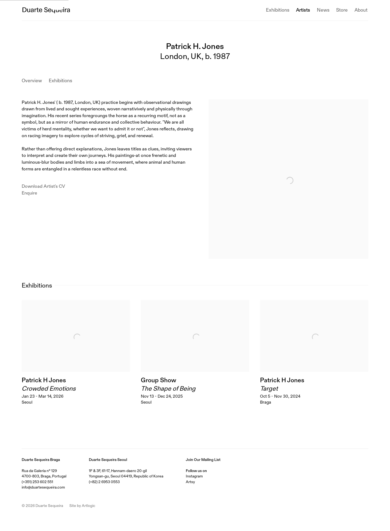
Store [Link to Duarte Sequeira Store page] (342, 10)
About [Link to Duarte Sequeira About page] (361, 10)
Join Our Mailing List (203, 459)
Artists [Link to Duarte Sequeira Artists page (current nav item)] (303, 10)
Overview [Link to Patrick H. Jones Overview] (32, 81)
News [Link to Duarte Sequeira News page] (323, 10)
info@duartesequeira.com (43, 487)
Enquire (29, 193)
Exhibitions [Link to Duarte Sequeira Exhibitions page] (277, 10)
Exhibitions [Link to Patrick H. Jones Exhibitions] (60, 81)
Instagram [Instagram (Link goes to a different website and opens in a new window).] (194, 476)
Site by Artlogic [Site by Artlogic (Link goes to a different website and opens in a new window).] (82, 505)
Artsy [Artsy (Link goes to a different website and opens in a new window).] (190, 481)
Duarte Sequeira (46, 10)
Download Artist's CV (48, 186)
